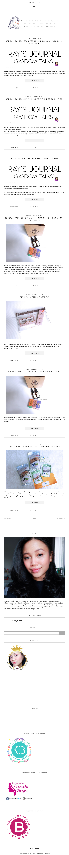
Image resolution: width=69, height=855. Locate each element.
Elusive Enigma (34, 853)
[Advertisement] (34, 689)
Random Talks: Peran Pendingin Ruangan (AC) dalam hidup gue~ (34, 42)
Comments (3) (14, 206)
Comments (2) (14, 88)
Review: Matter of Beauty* (34, 297)
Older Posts (61, 519)
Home (34, 518)
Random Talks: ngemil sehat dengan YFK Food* (34, 446)
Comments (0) (14, 360)
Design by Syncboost (44, 853)
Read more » (34, 80)
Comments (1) (14, 286)
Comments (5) (14, 147)
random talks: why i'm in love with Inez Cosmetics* (34, 99)
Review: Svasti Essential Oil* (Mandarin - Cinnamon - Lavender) (34, 219)
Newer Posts (8, 519)
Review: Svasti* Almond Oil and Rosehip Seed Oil (34, 372)
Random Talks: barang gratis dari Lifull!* (34, 158)
